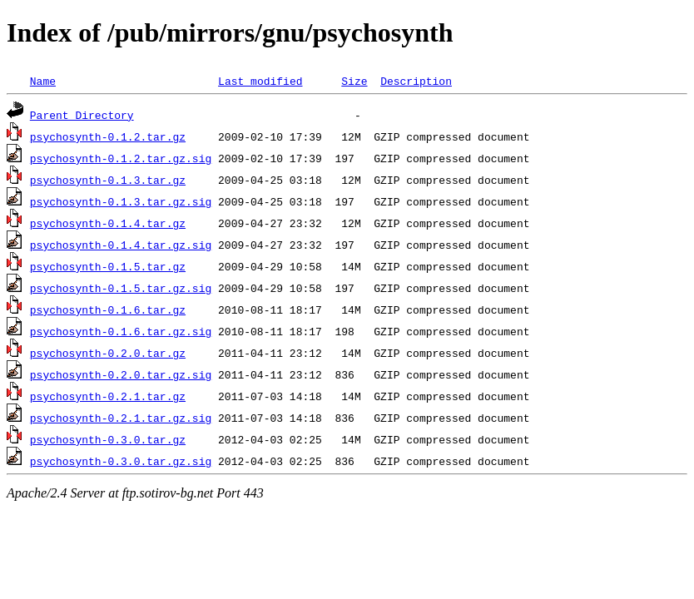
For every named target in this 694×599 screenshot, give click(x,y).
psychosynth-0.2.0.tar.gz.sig (120, 374)
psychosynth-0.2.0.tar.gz (108, 352)
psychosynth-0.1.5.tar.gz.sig (120, 287)
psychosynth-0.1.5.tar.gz (108, 266)
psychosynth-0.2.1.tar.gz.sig (120, 417)
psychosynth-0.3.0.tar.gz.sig (120, 460)
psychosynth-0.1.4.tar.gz (108, 222)
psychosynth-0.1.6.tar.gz (108, 309)
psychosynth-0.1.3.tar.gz (108, 179)
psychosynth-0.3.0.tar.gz (108, 439)
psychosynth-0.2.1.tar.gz (108, 396)
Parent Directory (82, 114)
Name (43, 80)
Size (354, 80)
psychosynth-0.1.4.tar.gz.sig (120, 244)
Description (416, 80)
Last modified (260, 80)
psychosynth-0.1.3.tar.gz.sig (120, 201)
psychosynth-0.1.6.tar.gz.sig (120, 331)
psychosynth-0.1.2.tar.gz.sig (120, 158)
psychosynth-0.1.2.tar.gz (108, 136)
